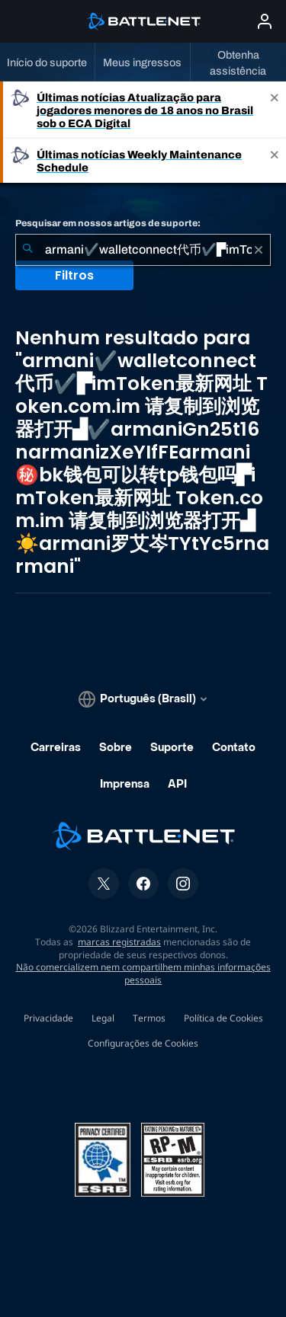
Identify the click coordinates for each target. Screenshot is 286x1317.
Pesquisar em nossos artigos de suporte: (108, 223)
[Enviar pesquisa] (27, 250)
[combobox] (143, 250)
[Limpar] (258, 250)
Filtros (74, 275)
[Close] (274, 110)
